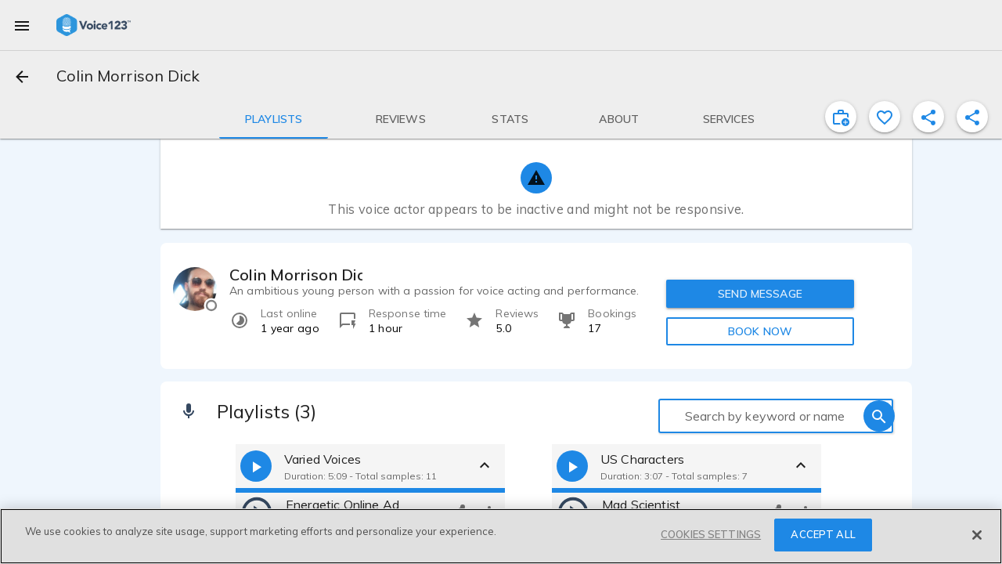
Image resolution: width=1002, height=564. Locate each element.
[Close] (977, 535)
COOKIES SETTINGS (711, 534)
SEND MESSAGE (760, 294)
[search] (879, 416)
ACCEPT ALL (823, 534)
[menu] (22, 25)
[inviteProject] (840, 116)
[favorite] (884, 116)
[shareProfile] (928, 116)
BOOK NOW (760, 331)
